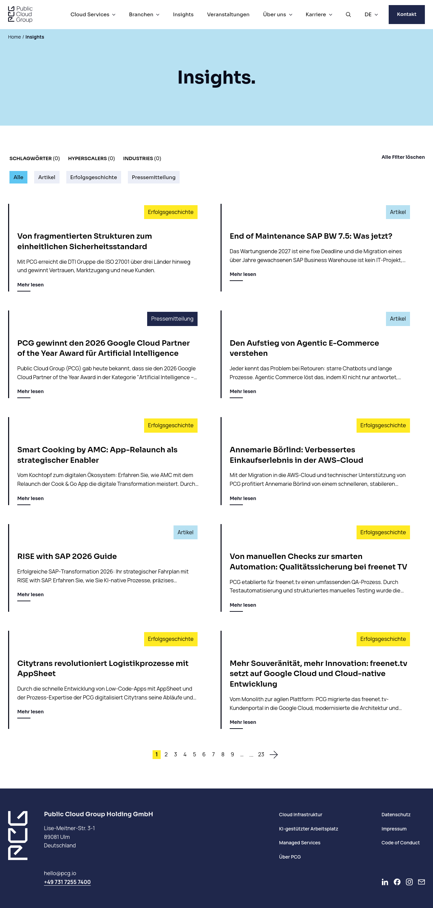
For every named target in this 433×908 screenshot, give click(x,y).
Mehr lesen (30, 286)
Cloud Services (89, 14)
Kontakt (406, 14)
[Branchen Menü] (157, 14)
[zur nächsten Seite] (273, 754)
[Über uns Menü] (290, 14)
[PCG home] (20, 14)
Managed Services (299, 842)
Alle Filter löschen (403, 157)
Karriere (316, 14)
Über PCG (290, 856)
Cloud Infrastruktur (300, 814)
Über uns (274, 14)
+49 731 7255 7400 (67, 882)
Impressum (394, 828)
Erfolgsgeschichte (93, 177)
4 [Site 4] (184, 754)
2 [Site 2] (165, 754)
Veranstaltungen (228, 14)
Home (14, 37)
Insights (183, 14)
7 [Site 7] (213, 754)
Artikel (46, 177)
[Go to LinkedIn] (385, 882)
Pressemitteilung (154, 177)
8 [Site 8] (222, 754)
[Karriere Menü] (330, 14)
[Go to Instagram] (409, 882)
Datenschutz (396, 814)
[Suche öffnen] (348, 14)
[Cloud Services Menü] (113, 14)
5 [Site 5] (194, 754)
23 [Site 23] (261, 754)
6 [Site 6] (204, 754)
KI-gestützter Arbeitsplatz (308, 828)
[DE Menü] (376, 14)
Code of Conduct (401, 842)
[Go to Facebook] (397, 882)
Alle (18, 177)
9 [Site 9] (232, 754)
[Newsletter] (421, 882)
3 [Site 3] (175, 754)
